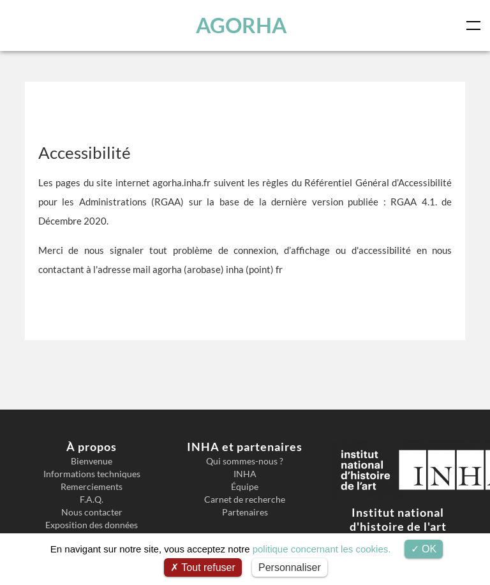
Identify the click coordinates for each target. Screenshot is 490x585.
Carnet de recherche (244, 499)
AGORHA (241, 25)
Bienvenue (91, 461)
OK (424, 549)
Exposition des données (91, 525)
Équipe (244, 487)
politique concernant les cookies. (322, 549)
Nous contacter (91, 512)
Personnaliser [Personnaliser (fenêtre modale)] (289, 567)
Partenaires (245, 512)
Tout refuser (202, 567)
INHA (245, 474)
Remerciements (91, 487)
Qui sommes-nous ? (244, 461)
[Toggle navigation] (476, 25)
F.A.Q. (91, 499)
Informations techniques (91, 474)
